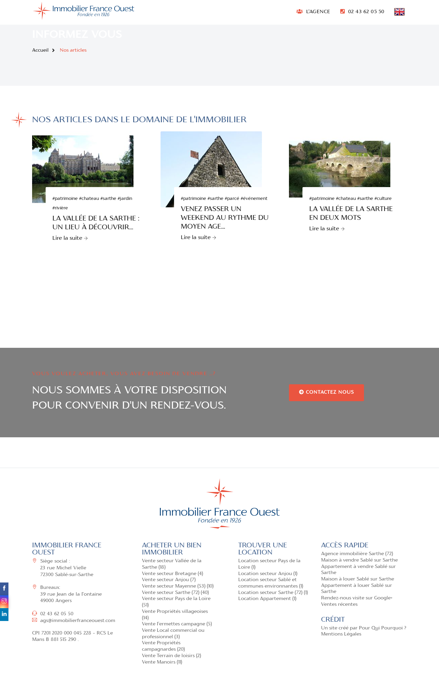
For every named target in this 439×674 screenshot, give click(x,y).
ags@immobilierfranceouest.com (73, 621)
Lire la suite (70, 238)
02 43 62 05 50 (362, 11)
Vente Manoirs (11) (162, 662)
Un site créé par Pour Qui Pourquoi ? (363, 628)
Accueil (40, 50)
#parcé (232, 199)
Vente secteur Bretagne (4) (172, 574)
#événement (254, 199)
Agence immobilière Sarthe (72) (357, 554)
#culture (383, 199)
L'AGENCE (313, 11)
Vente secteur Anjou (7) (169, 580)
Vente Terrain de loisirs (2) (171, 656)
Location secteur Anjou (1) (267, 574)
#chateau (89, 199)
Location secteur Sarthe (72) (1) (273, 593)
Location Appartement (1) (267, 599)
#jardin (125, 199)
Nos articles (73, 50)
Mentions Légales (341, 634)
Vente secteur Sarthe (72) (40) (175, 593)
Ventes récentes (339, 604)
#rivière (60, 208)
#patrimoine (65, 199)
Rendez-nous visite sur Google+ (356, 598)
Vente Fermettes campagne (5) (177, 624)
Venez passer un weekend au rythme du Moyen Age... (225, 218)
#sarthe (108, 199)
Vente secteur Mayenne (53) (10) (178, 586)
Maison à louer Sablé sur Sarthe (357, 579)
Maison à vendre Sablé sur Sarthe (359, 560)
